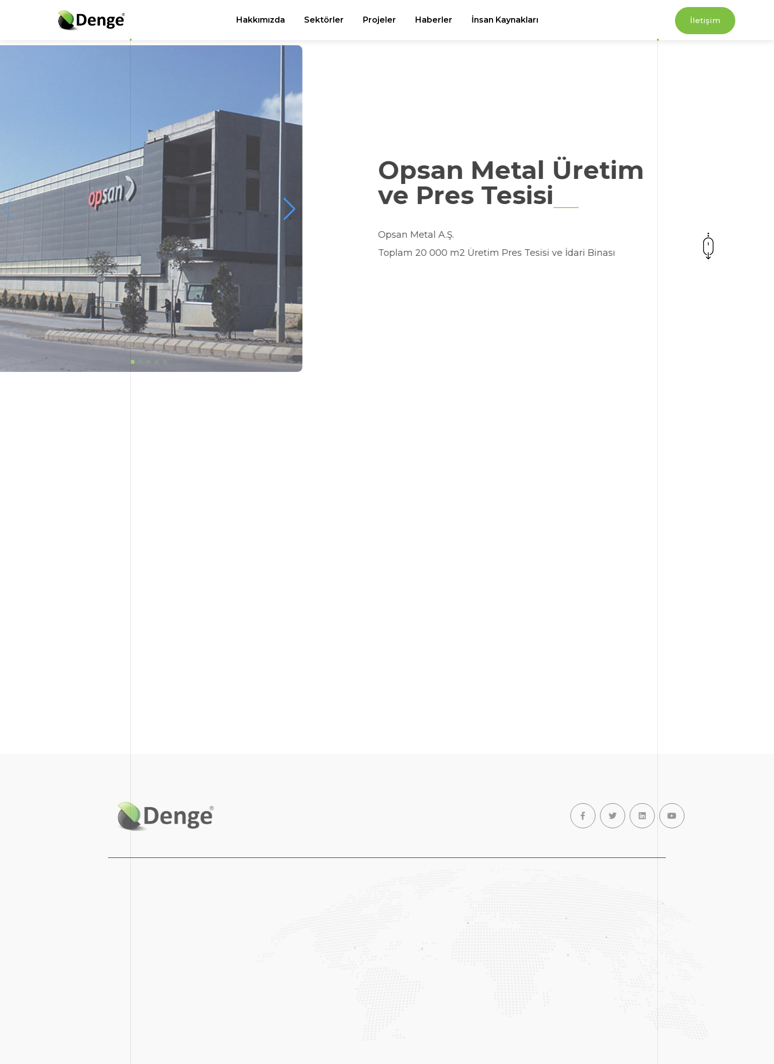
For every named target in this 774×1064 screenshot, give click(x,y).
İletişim (705, 20)
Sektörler (324, 20)
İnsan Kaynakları (504, 20)
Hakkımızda (260, 20)
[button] (272, 209)
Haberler (433, 20)
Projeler (379, 20)
